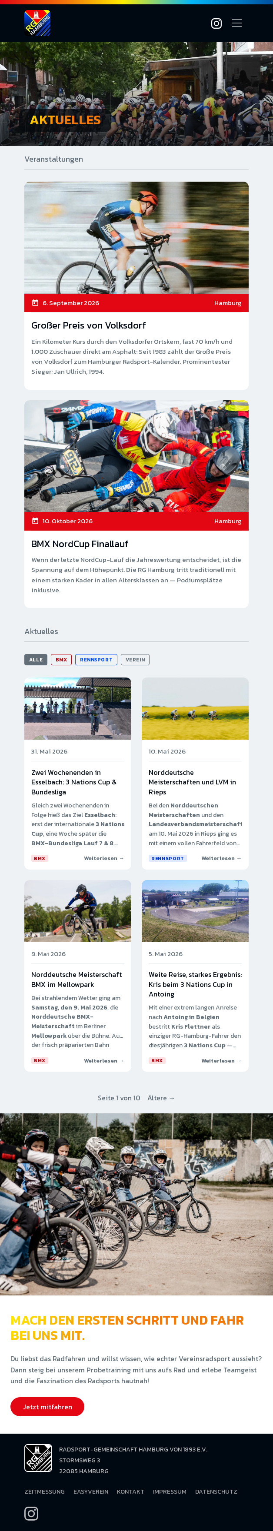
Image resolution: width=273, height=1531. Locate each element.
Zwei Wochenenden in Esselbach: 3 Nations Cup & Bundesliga (74, 782)
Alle (36, 660)
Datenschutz (216, 1491)
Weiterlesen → (104, 858)
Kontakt (130, 1491)
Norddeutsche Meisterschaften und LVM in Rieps (192, 782)
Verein (135, 660)
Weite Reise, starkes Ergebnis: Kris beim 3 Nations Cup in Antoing (195, 984)
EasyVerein (90, 1491)
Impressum (169, 1491)
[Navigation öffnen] (237, 23)
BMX (61, 660)
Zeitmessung (44, 1491)
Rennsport (96, 660)
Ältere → (161, 1098)
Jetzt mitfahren (47, 1406)
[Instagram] (216, 23)
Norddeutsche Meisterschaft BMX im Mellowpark (76, 979)
